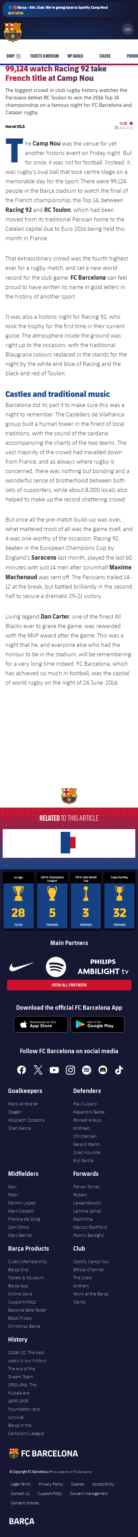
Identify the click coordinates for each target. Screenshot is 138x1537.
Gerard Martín (87, 1144)
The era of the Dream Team (21, 1372)
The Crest (82, 1277)
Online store (20, 1293)
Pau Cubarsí (85, 1103)
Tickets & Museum (26, 1277)
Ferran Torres (86, 1186)
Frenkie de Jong (24, 1219)
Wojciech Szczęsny (26, 1120)
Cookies (77, 1483)
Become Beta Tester (27, 1310)
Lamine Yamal (87, 1211)
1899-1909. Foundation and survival (24, 1409)
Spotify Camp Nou (91, 1261)
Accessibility (103, 1483)
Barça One (18, 1269)
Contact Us (20, 1493)
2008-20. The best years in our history (27, 1356)
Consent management (89, 1493)
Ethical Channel (88, 1269)
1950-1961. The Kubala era (22, 1388)
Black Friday (20, 1318)
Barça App (18, 1285)
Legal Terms (21, 1483)
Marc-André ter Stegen (23, 1108)
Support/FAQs (22, 1302)
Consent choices (25, 1502)
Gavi (12, 1186)
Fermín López (21, 1202)
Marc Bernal (20, 1235)
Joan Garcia (19, 1128)
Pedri (13, 1194)
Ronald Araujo (87, 1120)
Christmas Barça (24, 1326)
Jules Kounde (86, 1152)
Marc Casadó (21, 1211)
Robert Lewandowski (87, 1198)
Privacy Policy (51, 1483)
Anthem (81, 1285)
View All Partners (69, 984)
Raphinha (82, 1219)
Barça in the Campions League (26, 1429)
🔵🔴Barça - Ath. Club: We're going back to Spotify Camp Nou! (58, 10)
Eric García (83, 1160)
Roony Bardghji (88, 1235)
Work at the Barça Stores (90, 1298)
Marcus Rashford (90, 1227)
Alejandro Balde (89, 1112)
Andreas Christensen (85, 1132)
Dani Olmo (18, 1227)
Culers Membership (27, 1261)
